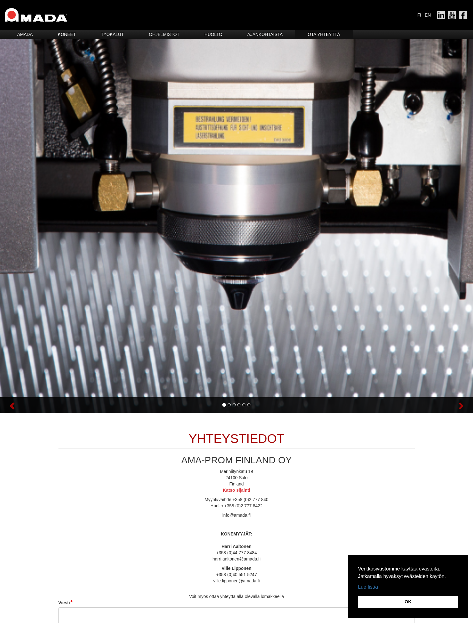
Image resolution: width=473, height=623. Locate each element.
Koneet (67, 34)
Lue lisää (368, 587)
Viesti (64, 602)
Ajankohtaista (265, 34)
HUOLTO (213, 34)
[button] (35, 405)
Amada (25, 34)
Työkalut (112, 34)
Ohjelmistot (164, 34)
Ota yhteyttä (324, 34)
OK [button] (408, 601)
